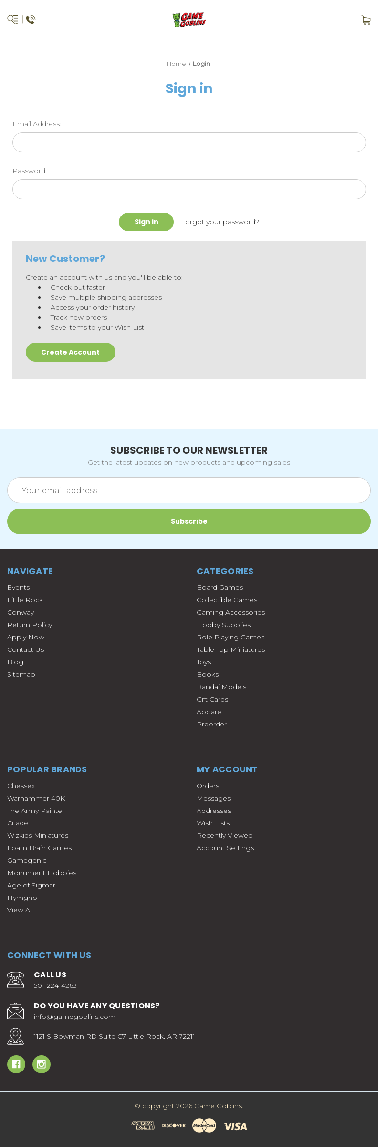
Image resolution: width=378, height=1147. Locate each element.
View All (20, 910)
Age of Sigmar (31, 885)
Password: (29, 170)
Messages (214, 798)
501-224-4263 (55, 985)
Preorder (212, 724)
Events (18, 587)
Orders (208, 785)
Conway (20, 612)
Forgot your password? (220, 221)
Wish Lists (213, 823)
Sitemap (21, 674)
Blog (15, 662)
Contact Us (25, 649)
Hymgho (22, 897)
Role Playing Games (230, 637)
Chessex (21, 785)
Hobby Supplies (224, 624)
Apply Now (25, 637)
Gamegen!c (26, 860)
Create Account (70, 352)
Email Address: (36, 123)
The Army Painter (35, 810)
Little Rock (25, 599)
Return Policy (29, 624)
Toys (204, 662)
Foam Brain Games (39, 848)
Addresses (214, 810)
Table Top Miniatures (231, 649)
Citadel (18, 823)
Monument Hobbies (41, 872)
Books (208, 674)
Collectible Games (227, 599)
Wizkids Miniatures (37, 835)
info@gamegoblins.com (75, 1016)
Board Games (220, 587)
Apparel (210, 711)
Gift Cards (212, 699)
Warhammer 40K (36, 798)
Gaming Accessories (231, 612)
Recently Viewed (224, 835)
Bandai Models (221, 686)
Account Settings (225, 848)
